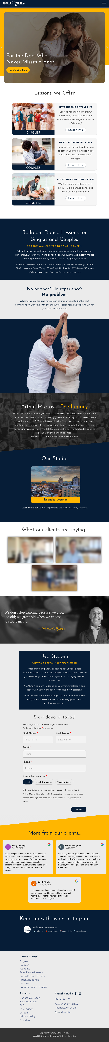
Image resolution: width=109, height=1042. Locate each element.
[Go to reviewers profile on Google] (8, 847)
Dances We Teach (30, 997)
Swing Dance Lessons (32, 976)
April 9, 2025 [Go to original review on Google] (70, 848)
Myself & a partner (44, 782)
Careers (24, 1012)
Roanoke (66, 1012)
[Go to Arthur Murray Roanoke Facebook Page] (75, 993)
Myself (28, 782)
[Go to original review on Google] (49, 846)
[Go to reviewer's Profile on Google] (34, 883)
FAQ (22, 1005)
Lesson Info (75, 129)
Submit (79, 810)
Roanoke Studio (64, 994)
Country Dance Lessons (33, 987)
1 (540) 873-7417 (64, 998)
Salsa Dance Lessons (31, 972)
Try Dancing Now (18, 70)
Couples (33, 167)
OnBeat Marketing (67, 1036)
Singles (33, 132)
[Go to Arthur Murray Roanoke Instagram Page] (80, 993)
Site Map (25, 1020)
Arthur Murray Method (75, 507)
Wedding (33, 203)
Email (26, 747)
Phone (27, 762)
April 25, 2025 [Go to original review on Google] (17, 848)
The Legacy (26, 1009)
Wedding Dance (64, 782)
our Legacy (47, 507)
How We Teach (28, 1001)
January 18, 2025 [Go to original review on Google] (44, 885)
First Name (30, 733)
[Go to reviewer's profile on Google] (61, 847)
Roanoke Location (56, 499)
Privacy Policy (27, 1016)
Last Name (63, 733)
